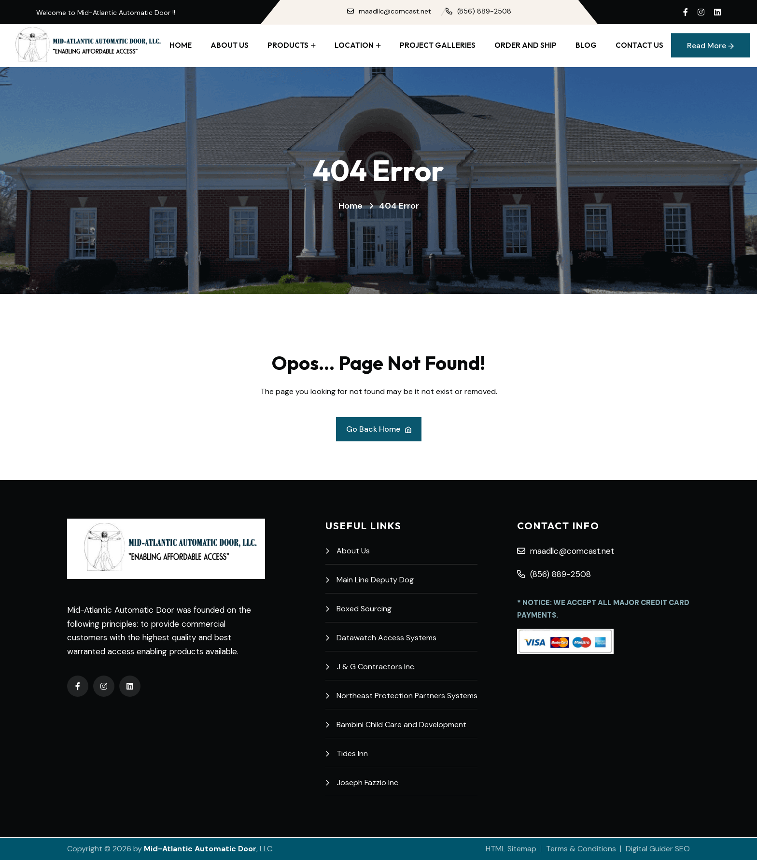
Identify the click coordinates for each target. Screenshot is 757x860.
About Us (229, 45)
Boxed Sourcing (358, 609)
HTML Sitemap (511, 849)
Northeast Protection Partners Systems (401, 696)
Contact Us (639, 45)
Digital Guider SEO (658, 849)
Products (287, 45)
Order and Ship (525, 45)
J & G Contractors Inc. (370, 667)
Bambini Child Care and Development (395, 724)
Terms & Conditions (581, 849)
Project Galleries (438, 45)
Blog (586, 45)
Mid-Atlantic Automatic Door (200, 849)
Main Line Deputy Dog (369, 580)
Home (180, 45)
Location (354, 45)
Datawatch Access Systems (380, 638)
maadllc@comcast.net (389, 11)
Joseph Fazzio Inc (361, 782)
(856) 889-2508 (478, 11)
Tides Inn (346, 753)
